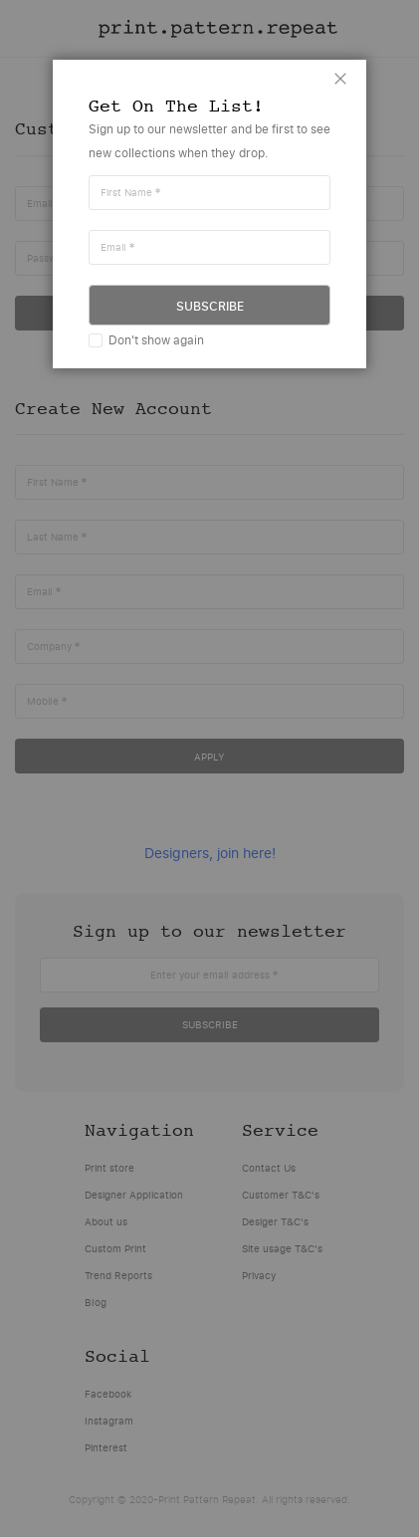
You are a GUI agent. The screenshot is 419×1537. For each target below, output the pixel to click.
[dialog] (209, 768)
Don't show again (156, 339)
